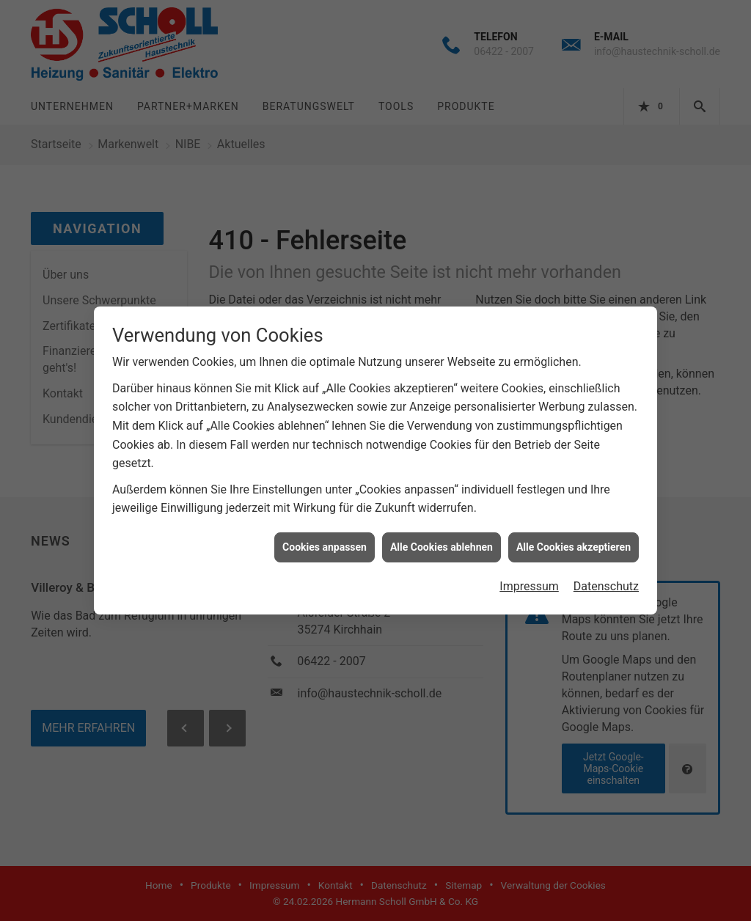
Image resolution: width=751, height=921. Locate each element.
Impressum (529, 581)
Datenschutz (606, 581)
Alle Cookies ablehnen (441, 542)
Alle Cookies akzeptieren (573, 542)
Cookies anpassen (324, 542)
